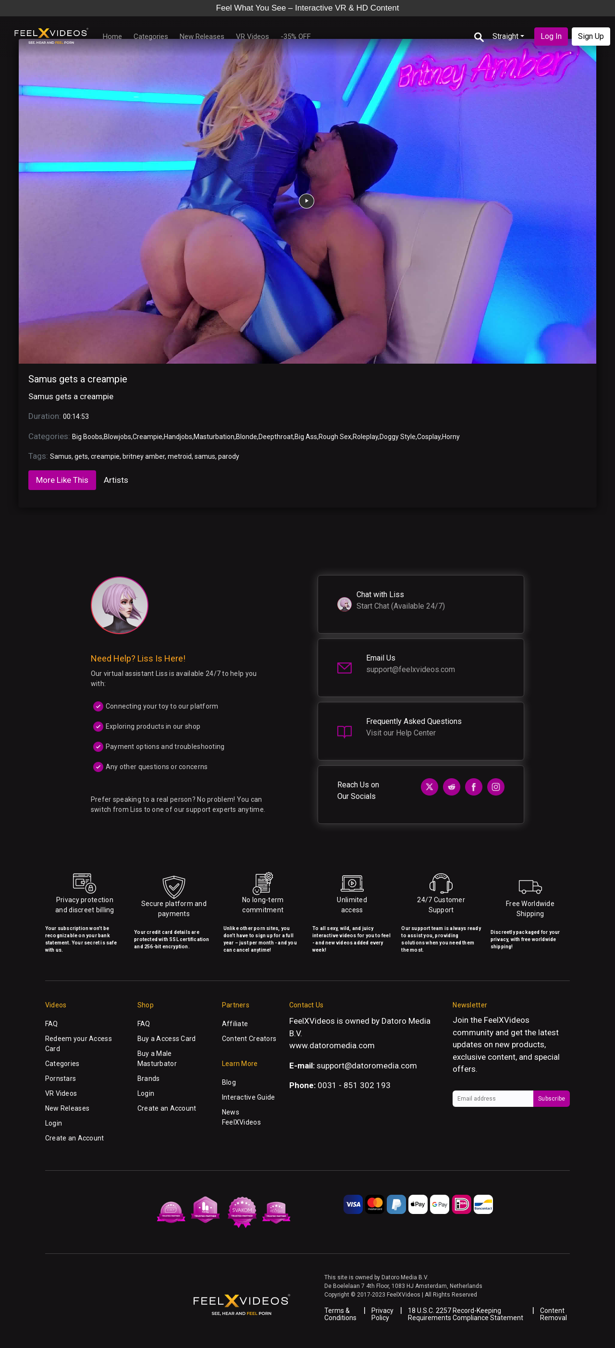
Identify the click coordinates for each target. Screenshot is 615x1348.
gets (81, 456)
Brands (148, 1078)
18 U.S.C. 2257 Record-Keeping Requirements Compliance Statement (465, 1314)
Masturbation (214, 437)
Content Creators (249, 1038)
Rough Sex (335, 437)
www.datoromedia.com (332, 1045)
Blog (229, 1082)
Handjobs (178, 437)
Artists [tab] (116, 480)
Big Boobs (87, 437)
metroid (180, 456)
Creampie (147, 437)
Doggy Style (398, 437)
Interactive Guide (248, 1097)
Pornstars (60, 1078)
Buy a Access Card (166, 1038)
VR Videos (252, 36)
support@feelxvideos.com (410, 669)
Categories (151, 36)
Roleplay (365, 437)
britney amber (144, 456)
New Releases (202, 36)
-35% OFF (296, 36)
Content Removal (553, 1314)
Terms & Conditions (340, 1314)
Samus (61, 456)
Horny (451, 437)
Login (53, 1123)
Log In (551, 36)
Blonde (246, 437)
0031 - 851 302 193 (354, 1085)
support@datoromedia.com (367, 1065)
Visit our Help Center (401, 732)
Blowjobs (117, 437)
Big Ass (306, 437)
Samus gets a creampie (77, 379)
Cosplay (429, 437)
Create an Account (74, 1138)
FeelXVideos (506, 1020)
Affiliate (235, 1024)
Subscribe (551, 1098)
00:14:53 (76, 416)
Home (112, 36)
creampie (105, 456)
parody (228, 456)
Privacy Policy (382, 1314)
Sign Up (591, 36)
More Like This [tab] (62, 480)
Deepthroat (275, 437)
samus (205, 456)
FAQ (51, 1024)
